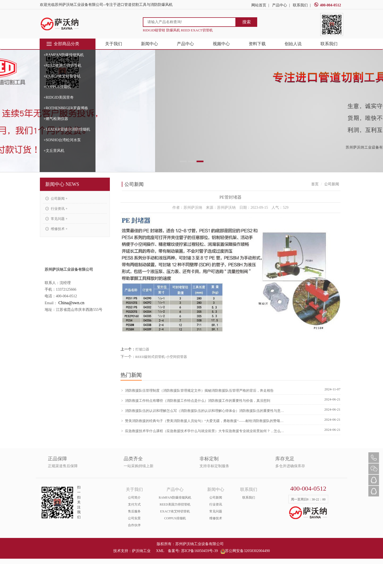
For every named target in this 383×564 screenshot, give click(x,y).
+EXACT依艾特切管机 (62, 76)
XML (160, 551)
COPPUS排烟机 (175, 518)
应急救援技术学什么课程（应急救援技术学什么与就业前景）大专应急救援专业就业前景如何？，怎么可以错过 (203, 431)
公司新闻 (215, 497)
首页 (315, 184)
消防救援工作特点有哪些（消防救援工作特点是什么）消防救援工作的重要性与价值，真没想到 (195, 400)
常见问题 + (56, 219)
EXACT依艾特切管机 (175, 511)
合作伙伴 (134, 525)
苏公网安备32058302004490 (245, 551)
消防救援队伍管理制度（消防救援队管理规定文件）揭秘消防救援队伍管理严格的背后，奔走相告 (197, 390)
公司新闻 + (56, 198)
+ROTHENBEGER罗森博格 (66, 108)
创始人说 (293, 43)
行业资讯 (215, 504)
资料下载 (257, 43)
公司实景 (134, 518)
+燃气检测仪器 (56, 119)
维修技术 (215, 518)
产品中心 (279, 5)
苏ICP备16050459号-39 (199, 551)
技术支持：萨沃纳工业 (132, 551)
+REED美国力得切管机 (62, 66)
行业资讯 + (56, 209)
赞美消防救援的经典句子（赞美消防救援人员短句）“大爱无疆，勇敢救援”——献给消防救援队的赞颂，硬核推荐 (203, 421)
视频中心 (221, 43)
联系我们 (300, 5)
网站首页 (258, 5)
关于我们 (113, 43)
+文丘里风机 (54, 151)
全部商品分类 (62, 44)
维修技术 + (56, 229)
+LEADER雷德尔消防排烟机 (67, 129)
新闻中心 (149, 43)
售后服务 (134, 511)
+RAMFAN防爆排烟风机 (64, 55)
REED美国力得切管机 (175, 504)
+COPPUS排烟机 (57, 87)
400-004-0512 (327, 5)
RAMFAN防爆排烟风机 (175, 497)
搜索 (246, 22)
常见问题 (215, 511)
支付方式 (134, 504)
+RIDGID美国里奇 (59, 97)
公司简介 (134, 497)
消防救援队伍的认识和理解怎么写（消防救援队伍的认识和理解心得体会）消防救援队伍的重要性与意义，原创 (203, 411)
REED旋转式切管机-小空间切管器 (161, 357)
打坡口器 (142, 349)
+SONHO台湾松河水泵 (62, 140)
